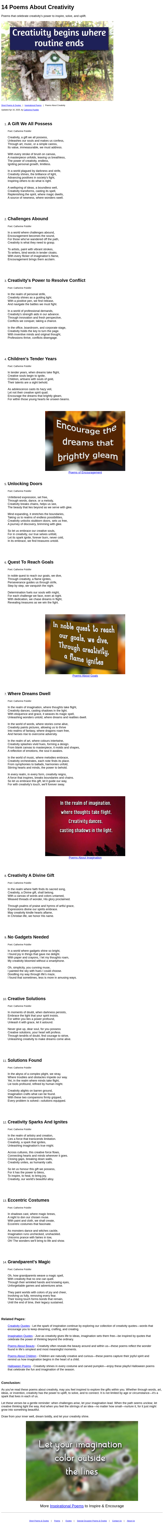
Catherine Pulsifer (31, 110)
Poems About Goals (85, 675)
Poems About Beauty (21, 1346)
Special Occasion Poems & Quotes (92, 1521)
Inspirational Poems (33, 105)
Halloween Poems (19, 1366)
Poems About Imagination (85, 857)
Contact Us (117, 1521)
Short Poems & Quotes (11, 105)
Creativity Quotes (19, 1325)
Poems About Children (22, 1356)
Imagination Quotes (20, 1336)
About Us (131, 1521)
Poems (57, 1521)
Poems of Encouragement (85, 472)
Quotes (69, 1521)
